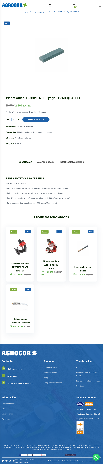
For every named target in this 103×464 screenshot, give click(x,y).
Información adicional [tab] (72, 161)
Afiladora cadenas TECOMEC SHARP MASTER (20, 267)
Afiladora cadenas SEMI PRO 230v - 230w (52, 265)
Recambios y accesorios (43, 132)
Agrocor (26, 12)
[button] (36, 119)
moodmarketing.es (21, 462)
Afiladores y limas (39, 12)
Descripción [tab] (25, 161)
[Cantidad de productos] (13, 119)
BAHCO (18, 143)
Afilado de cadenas (23, 138)
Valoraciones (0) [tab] (46, 161)
